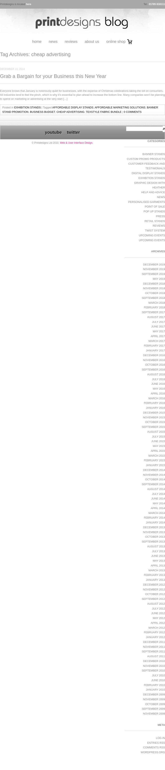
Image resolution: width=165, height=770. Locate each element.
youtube (53, 132)
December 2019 (154, 264)
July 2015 (158, 436)
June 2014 (158, 498)
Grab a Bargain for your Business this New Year (53, 76)
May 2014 (159, 503)
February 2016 (154, 403)
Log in (160, 738)
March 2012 (156, 627)
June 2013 (158, 555)
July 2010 (158, 675)
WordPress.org (153, 752)
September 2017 (153, 312)
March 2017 (156, 341)
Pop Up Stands (154, 211)
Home (36, 41)
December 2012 (154, 584)
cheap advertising (70, 111)
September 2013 (153, 541)
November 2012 (154, 589)
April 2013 (158, 565)
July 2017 (158, 321)
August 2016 (156, 374)
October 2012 (155, 594)
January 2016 (155, 407)
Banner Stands (153, 154)
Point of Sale (155, 206)
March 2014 (156, 513)
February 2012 (154, 632)
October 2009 (155, 704)
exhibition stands (27, 107)
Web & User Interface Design (76, 142)
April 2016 (158, 393)
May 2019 (159, 278)
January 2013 (155, 579)
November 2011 (154, 646)
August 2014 (156, 489)
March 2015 (156, 455)
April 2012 (158, 622)
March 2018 (156, 302)
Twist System (155, 230)
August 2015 (156, 431)
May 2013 (159, 560)
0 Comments (133, 111)
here (28, 4)
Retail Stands (155, 221)
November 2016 (154, 360)
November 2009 (154, 699)
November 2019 (154, 269)
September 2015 (153, 426)
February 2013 (154, 575)
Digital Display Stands (148, 173)
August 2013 (156, 546)
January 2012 (155, 637)
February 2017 (154, 345)
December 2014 (154, 470)
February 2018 (154, 307)
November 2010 (154, 666)
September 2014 (153, 484)
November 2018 (154, 288)
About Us (92, 41)
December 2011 (154, 642)
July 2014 (158, 493)
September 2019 (153, 274)
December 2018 (154, 283)
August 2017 (156, 317)
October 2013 (155, 536)
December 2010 (154, 661)
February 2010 (154, 685)
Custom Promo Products (146, 158)
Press (160, 216)
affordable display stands (72, 107)
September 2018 (153, 298)
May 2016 (159, 388)
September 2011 (153, 651)
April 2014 (158, 508)
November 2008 (154, 713)
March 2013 (156, 570)
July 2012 (158, 608)
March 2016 (156, 398)
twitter (73, 132)
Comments (154, 747)
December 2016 (154, 355)
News (53, 41)
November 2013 (154, 532)
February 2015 (154, 460)
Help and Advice (153, 192)
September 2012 (153, 598)
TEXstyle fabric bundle (104, 111)
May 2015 (159, 446)
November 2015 (154, 417)
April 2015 (158, 450)
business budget (42, 111)
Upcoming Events (152, 235)
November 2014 (154, 474)
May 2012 (159, 618)
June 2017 (158, 326)
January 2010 (155, 689)
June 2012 (158, 613)
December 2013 (154, 527)
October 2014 (155, 479)
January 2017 (155, 350)
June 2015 (158, 441)
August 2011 (156, 656)
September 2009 (153, 708)
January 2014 (155, 522)
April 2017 (158, 336)
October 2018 (155, 293)
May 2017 (159, 331)
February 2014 (154, 517)
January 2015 (155, 465)
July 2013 (158, 551)
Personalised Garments (146, 202)
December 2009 (154, 694)
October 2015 (155, 422)
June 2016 (158, 383)
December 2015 (154, 412)
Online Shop (115, 41)
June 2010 (158, 680)
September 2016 (153, 369)
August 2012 (156, 603)
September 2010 (153, 670)
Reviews (71, 41)
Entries (156, 742)
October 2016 (155, 364)
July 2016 (158, 379)
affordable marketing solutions (120, 107)
